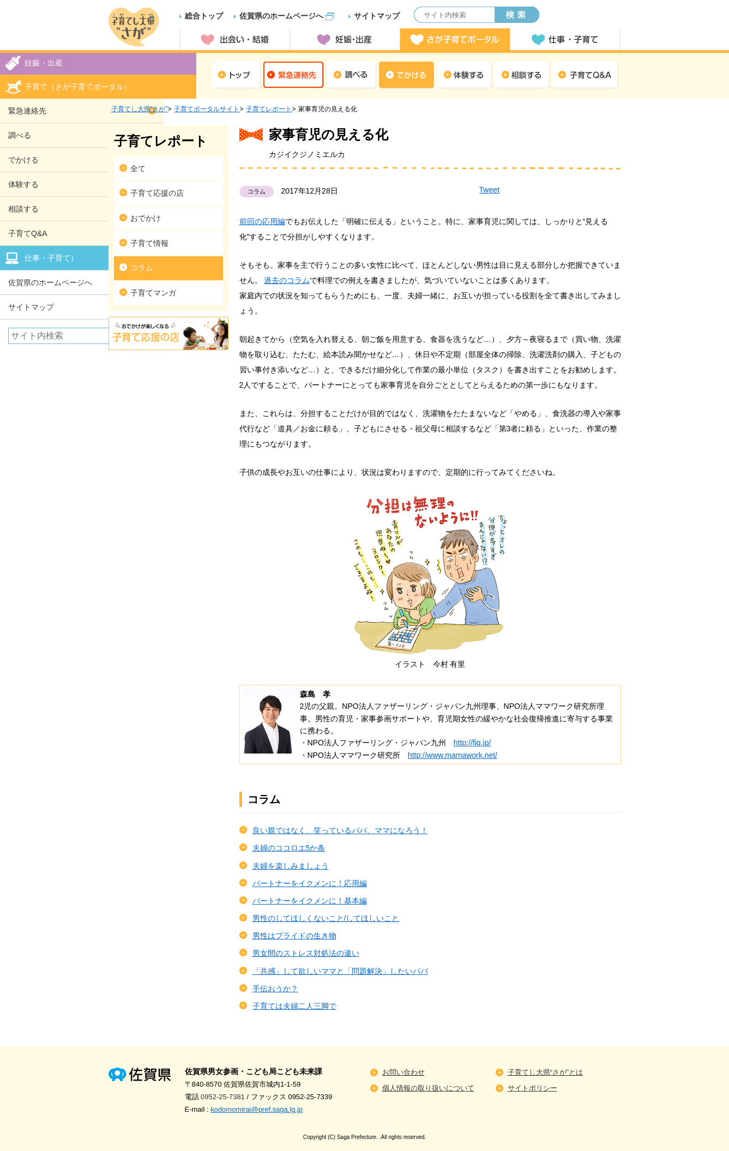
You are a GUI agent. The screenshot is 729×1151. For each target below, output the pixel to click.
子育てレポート (269, 109)
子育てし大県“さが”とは (545, 1072)
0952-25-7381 (223, 1097)
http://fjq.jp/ (472, 742)
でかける (406, 75)
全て (138, 168)
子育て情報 (149, 243)
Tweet (489, 189)
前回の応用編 (262, 221)
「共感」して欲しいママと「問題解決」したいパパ (340, 971)
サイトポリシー (532, 1088)
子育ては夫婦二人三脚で (294, 1006)
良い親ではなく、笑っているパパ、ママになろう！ (340, 830)
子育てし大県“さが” (139, 109)
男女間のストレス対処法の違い (305, 953)
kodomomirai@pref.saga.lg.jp (256, 1109)
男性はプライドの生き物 (294, 935)
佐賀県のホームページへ (281, 15)
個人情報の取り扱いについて (428, 1088)
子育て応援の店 (157, 193)
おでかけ (145, 218)
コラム (141, 267)
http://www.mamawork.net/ (452, 755)
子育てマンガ (153, 292)
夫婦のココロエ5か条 (289, 847)
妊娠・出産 (345, 39)
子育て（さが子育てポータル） (78, 86)
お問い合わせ (403, 1072)
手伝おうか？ (275, 988)
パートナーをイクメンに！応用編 (309, 883)
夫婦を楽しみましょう (290, 865)
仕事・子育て (565, 39)
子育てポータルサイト (206, 109)
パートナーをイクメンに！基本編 (309, 900)
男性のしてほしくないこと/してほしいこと (326, 918)
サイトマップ (377, 15)
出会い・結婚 (234, 39)
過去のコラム (287, 280)
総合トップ (204, 15)
